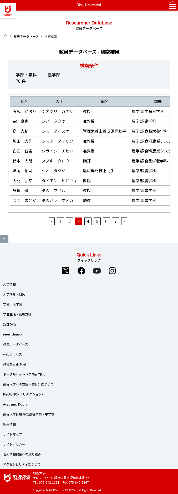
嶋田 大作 (22, 141)
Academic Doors (15, 404)
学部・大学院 (12, 304)
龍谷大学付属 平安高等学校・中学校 (28, 414)
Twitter (66, 270)
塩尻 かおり (24, 111)
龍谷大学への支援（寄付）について (28, 384)
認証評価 (9, 324)
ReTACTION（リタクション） (24, 394)
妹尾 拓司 (22, 170)
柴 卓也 (20, 121)
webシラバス (12, 354)
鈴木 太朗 (22, 161)
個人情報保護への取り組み (22, 454)
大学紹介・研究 (14, 294)
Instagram (112, 270)
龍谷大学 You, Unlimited (8, 10)
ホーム (5, 35)
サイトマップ (12, 434)
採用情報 (9, 424)
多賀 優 (20, 190)
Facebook (81, 270)
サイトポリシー (14, 444)
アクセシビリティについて (21, 464)
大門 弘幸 (22, 180)
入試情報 (9, 284)
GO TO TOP (4, 239)
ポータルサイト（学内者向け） (25, 374)
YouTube (97, 270)
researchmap (12, 334)
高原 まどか (24, 200)
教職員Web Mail (14, 364)
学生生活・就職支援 (17, 314)
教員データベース (26, 36)
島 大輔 (20, 131)
